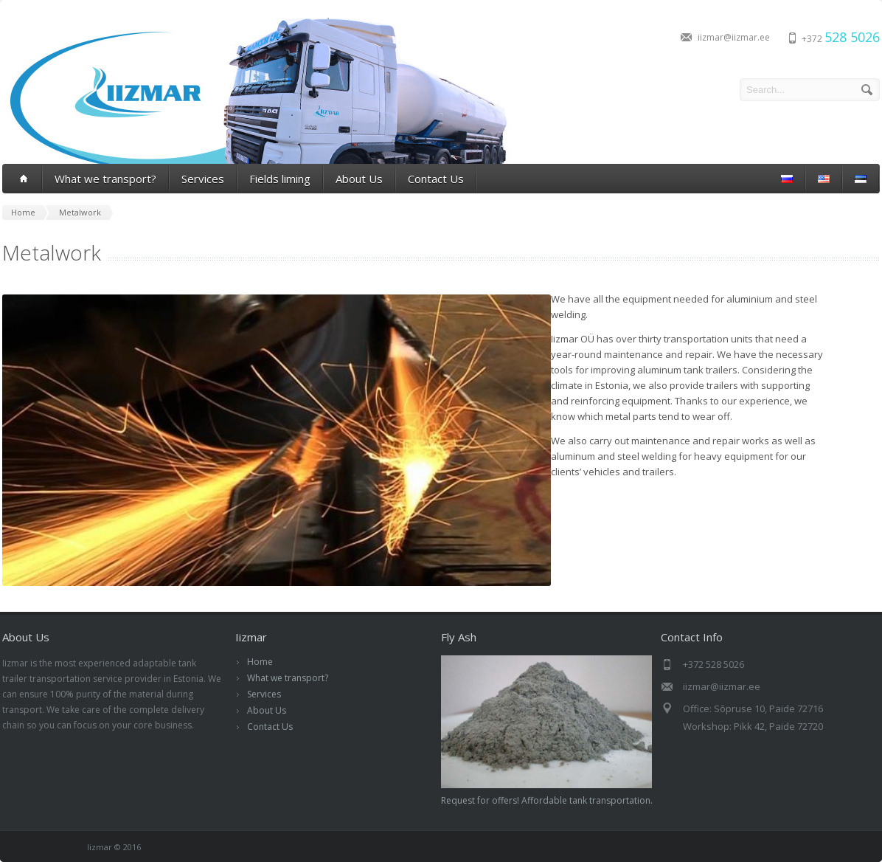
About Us (359, 178)
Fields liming (279, 178)
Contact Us (436, 178)
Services (202, 178)
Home (260, 661)
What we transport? (105, 178)
